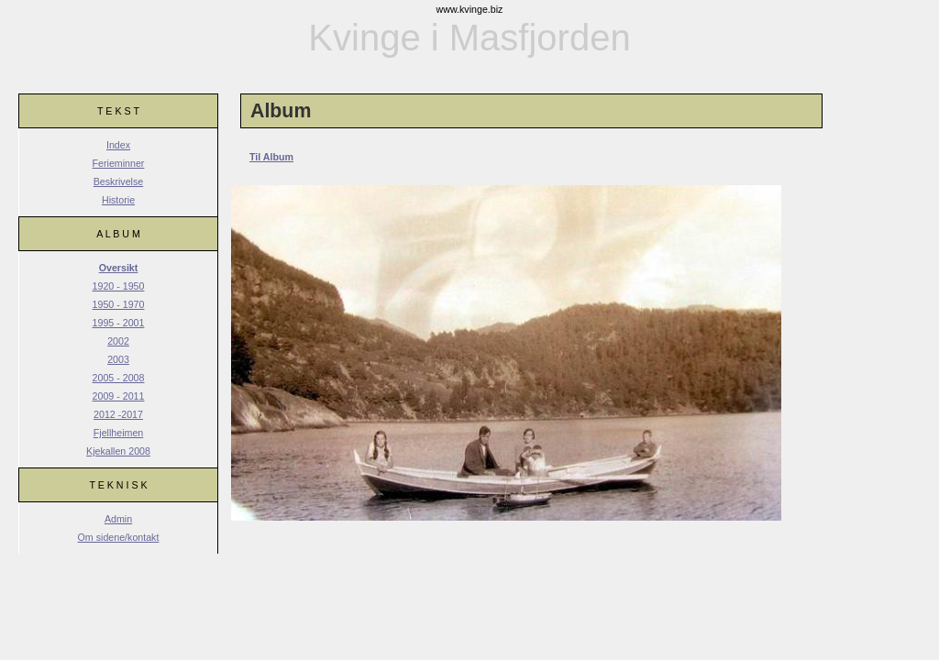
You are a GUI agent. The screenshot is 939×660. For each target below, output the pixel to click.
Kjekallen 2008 (118, 451)
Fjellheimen (119, 432)
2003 (118, 359)
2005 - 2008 (119, 377)
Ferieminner (119, 163)
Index (118, 144)
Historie (118, 199)
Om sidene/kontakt (119, 537)
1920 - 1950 (119, 286)
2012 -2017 (118, 414)
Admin (118, 518)
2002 (118, 341)
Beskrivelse (118, 181)
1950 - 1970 (119, 304)
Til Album (271, 156)
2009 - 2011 (119, 396)
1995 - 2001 (119, 322)
